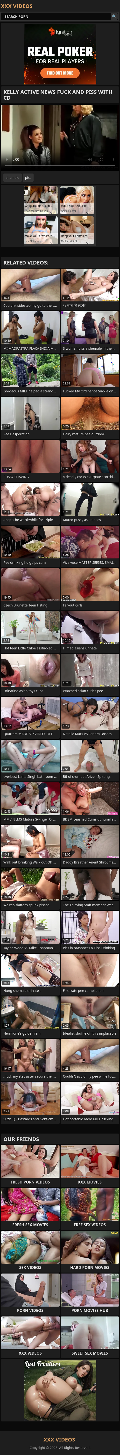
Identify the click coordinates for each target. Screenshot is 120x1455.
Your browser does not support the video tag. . (60, 138)
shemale (12, 177)
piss (28, 177)
